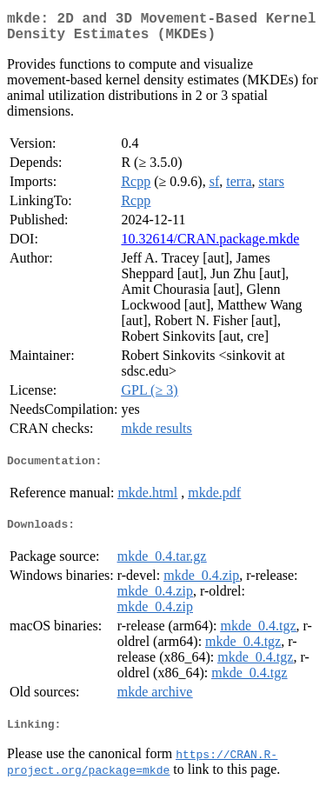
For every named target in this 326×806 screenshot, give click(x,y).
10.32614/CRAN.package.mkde (210, 245)
